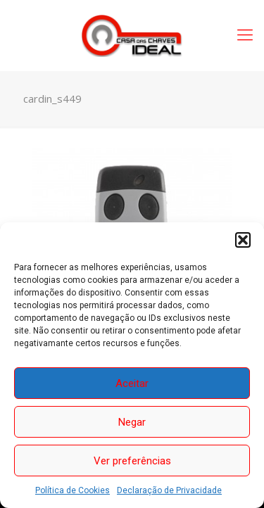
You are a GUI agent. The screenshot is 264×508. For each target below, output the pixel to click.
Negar (132, 422)
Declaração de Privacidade (169, 490)
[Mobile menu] (245, 35)
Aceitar (132, 383)
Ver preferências (132, 461)
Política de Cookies (72, 490)
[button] (243, 240)
